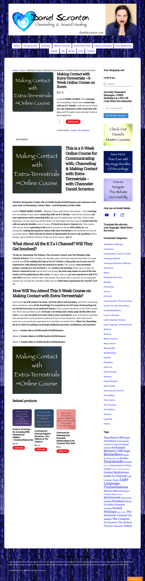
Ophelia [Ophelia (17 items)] (108, 501)
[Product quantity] (60, 122)
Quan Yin (108, 367)
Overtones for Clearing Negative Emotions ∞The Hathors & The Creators (42, 436)
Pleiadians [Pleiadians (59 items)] (118, 501)
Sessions (45, 46)
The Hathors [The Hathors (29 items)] (125, 522)
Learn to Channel (103, 46)
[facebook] (115, 215)
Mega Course (109, 343)
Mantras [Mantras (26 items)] (108, 491)
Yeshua (107, 424)
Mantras (107, 329)
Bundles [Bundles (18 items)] (124, 458)
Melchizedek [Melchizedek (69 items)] (112, 497)
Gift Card (108, 296)
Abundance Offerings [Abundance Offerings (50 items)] (117, 437)
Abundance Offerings (113, 244)
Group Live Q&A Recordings (116, 306)
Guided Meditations (112, 310)
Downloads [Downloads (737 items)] (113, 462)
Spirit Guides (109, 386)
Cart (81, 51)
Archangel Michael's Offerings (117, 263)
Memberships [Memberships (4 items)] (126, 498)
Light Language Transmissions (118, 325)
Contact (90, 51)
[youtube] (107, 215)
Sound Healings (111, 381)
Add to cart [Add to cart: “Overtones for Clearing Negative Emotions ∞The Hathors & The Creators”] (40, 449)
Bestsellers (108, 268)
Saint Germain (110, 372)
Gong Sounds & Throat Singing (118, 301)
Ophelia (107, 358)
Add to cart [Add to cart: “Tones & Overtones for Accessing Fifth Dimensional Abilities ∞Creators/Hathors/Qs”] (18, 448)
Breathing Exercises (113, 277)
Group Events (31, 46)
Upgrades (108, 419)
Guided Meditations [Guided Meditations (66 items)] (116, 472)
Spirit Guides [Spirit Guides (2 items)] (121, 512)
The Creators (109, 400)
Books (71, 51)
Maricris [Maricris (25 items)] (118, 491)
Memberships (110, 353)
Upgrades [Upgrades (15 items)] (118, 526)
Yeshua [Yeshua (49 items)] (128, 525)
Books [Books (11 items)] (126, 455)
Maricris (107, 334)
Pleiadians (108, 362)
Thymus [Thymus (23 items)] (108, 526)
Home (17, 46)
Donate (54, 51)
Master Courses (62, 46)
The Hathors (83, 130)
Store (22, 70)
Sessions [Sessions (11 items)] (108, 508)
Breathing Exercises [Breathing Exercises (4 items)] (111, 458)
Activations (109, 249)
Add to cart (73, 122)
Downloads (109, 287)
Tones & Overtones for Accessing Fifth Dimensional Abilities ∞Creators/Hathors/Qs (22, 434)
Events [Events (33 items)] (128, 462)
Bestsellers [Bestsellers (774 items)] (113, 455)
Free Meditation (123, 46)
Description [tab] (22, 139)
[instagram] (122, 215)
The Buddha (109, 395)
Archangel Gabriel (112, 258)
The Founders (110, 405)
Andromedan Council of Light (117, 254)
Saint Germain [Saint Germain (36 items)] (116, 504)
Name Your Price (82, 46)
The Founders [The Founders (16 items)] (111, 522)
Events (73, 130)
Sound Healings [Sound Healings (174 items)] (113, 509)
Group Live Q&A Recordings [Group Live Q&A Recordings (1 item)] (121, 469)
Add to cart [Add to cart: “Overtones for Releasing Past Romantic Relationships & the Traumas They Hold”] (62, 451)
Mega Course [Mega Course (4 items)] (117, 494)
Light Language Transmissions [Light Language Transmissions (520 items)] (116, 483)
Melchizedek (109, 348)
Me (63, 51)
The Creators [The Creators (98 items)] (121, 518)
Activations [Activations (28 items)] (110, 441)
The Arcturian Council (114, 391)
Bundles (107, 282)
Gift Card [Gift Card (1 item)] (106, 465)
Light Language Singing (114, 320)
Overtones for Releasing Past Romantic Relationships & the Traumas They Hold (65, 438)
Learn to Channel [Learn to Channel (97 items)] (115, 476)
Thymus (107, 414)
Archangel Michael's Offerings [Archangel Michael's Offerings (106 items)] (117, 449)
